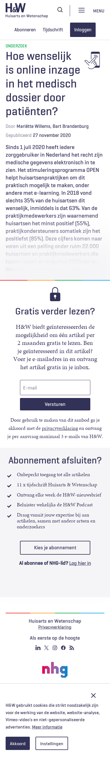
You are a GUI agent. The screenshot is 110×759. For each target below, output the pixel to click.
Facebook (63, 648)
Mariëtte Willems (33, 126)
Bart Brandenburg (71, 126)
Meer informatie (47, 726)
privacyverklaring (60, 428)
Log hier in (80, 563)
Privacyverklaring (54, 626)
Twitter (46, 648)
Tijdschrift (53, 29)
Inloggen (82, 29)
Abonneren (25, 29)
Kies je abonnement (55, 547)
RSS (72, 648)
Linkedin (38, 648)
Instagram (55, 648)
